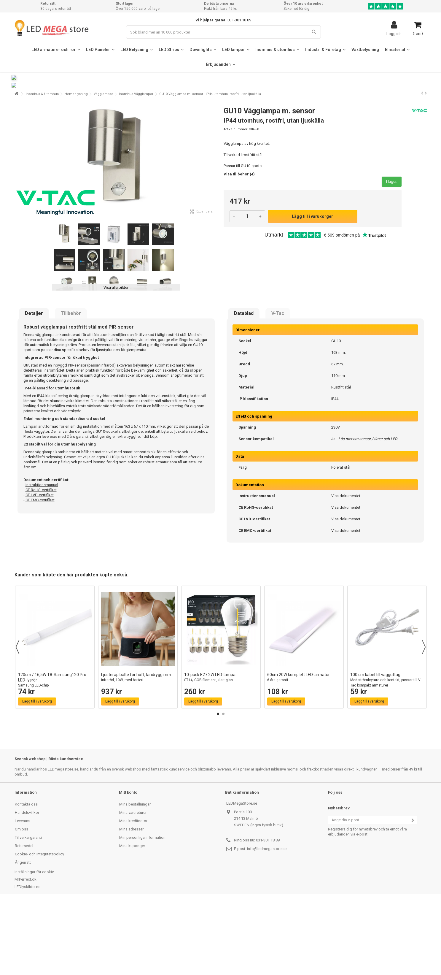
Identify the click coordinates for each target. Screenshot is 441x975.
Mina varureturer (133, 884)
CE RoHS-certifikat (41, 561)
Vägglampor (103, 165)
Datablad (244, 385)
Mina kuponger (132, 917)
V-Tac (277, 385)
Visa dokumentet (345, 567)
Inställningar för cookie (34, 943)
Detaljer (34, 385)
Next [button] (423, 718)
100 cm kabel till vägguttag (387, 752)
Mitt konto (128, 864)
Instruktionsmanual (42, 556)
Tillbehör (71, 385)
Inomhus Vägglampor (136, 165)
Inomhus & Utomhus (42, 165)
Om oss (21, 900)
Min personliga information (142, 909)
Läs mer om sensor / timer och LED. (368, 510)
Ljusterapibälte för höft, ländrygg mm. (138, 749)
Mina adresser (131, 900)
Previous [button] (17, 718)
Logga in (394, 33)
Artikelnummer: (236, 201)
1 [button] (218, 785)
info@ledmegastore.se (266, 920)
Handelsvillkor (27, 884)
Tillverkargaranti (28, 909)
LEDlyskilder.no (28, 958)
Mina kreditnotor (133, 892)
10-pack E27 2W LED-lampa (221, 749)
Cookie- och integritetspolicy (39, 925)
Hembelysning (76, 165)
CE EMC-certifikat (40, 571)
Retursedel (24, 917)
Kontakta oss (26, 875)
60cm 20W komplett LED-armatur (304, 749)
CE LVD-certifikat (40, 566)
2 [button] (223, 785)
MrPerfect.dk (25, 951)
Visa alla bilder (116, 359)
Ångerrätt (23, 934)
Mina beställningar (135, 875)
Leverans (22, 892)
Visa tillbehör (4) (239, 245)
